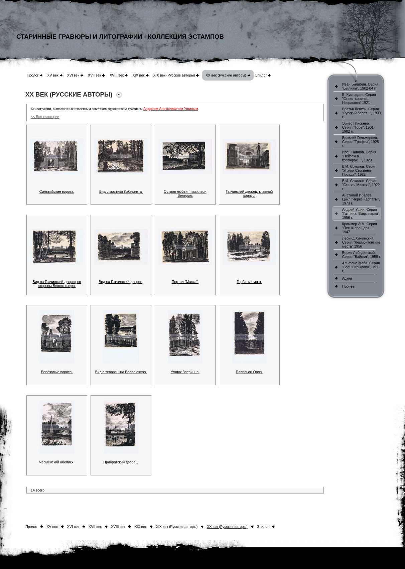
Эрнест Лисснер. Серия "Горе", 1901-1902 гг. (358, 127)
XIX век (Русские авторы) (174, 75)
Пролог (32, 75)
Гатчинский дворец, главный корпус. (249, 193)
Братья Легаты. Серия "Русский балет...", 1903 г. (361, 113)
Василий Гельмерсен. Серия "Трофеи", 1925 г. (360, 142)
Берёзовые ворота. (57, 372)
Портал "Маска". (185, 282)
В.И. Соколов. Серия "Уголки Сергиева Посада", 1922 (359, 170)
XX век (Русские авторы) (226, 75)
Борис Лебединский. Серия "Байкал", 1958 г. (361, 255)
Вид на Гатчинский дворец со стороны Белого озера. (57, 284)
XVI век (73, 75)
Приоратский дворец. (120, 462)
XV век (52, 75)
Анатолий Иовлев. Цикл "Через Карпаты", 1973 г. (361, 199)
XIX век (138, 75)
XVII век (94, 75)
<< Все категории (45, 117)
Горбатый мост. (249, 282)
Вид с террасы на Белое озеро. (121, 372)
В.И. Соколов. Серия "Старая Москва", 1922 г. (361, 185)
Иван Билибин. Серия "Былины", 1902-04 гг (360, 86)
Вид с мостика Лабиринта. (121, 191)
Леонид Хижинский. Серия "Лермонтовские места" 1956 (361, 242)
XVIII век (117, 75)
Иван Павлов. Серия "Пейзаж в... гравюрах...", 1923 (359, 156)
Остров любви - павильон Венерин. (185, 193)
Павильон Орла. (249, 372)
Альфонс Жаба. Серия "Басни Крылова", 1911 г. (361, 267)
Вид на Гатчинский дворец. (121, 282)
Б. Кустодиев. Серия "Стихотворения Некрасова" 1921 (359, 99)
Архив (347, 278)
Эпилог (261, 75)
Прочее (348, 286)
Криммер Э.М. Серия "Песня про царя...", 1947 (359, 228)
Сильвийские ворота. (57, 191)
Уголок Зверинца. (185, 372)
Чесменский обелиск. (57, 462)
